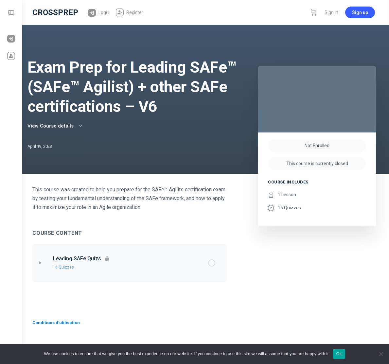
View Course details (63, 126)
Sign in (332, 12)
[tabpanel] (131, 198)
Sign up (361, 12)
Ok (339, 353)
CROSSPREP (58, 12)
